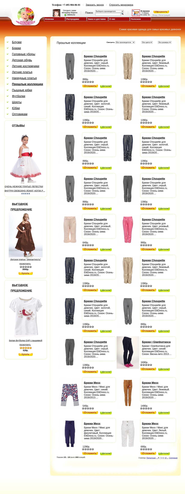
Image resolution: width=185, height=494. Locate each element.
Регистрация (97, 481)
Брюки (16, 47)
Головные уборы (23, 53)
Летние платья (22, 71)
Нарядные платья (24, 77)
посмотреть (25, 263)
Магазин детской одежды (99, 484)
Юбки (16, 107)
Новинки (49, 19)
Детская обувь (22, 59)
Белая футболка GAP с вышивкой (25, 339)
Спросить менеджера (121, 5)
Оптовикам (19, 113)
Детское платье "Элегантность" (25, 258)
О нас (112, 19)
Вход (107, 481)
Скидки (79, 481)
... (157, 457)
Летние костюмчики (25, 65)
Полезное (136, 19)
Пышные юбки (22, 89)
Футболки (18, 95)
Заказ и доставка (97, 19)
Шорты (17, 101)
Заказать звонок (95, 5)
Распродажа (72, 19)
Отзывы (18, 124)
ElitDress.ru (99, 487)
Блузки (17, 41)
